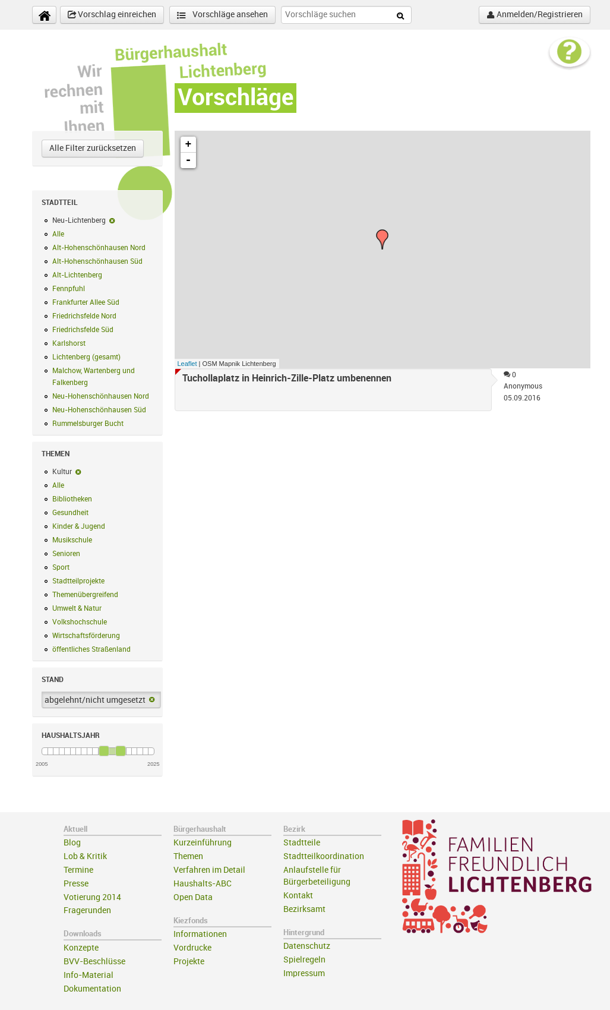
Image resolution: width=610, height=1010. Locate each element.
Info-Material (88, 975)
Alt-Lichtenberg (77, 275)
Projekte (188, 961)
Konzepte (81, 947)
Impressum (304, 973)
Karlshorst (69, 343)
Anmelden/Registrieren (534, 15)
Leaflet (187, 363)
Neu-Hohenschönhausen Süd (99, 410)
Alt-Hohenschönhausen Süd (97, 261)
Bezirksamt (304, 909)
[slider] (104, 751)
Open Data (193, 897)
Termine (78, 870)
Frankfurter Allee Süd (85, 302)
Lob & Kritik (85, 856)
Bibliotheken (72, 499)
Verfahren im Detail (209, 870)
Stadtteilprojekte (78, 581)
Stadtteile (301, 842)
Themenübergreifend (85, 595)
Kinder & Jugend (78, 526)
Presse (76, 883)
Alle (58, 234)
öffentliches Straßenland (91, 649)
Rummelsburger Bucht (88, 423)
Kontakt (298, 895)
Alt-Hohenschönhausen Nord (99, 248)
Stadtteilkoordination (323, 856)
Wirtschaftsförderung (86, 636)
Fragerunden (87, 910)
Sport (60, 567)
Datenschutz (306, 946)
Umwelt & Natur (77, 608)
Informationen (200, 934)
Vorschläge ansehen (222, 15)
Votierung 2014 (92, 897)
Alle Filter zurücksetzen (92, 148)
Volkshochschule (79, 622)
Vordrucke (192, 947)
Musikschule (72, 540)
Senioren (66, 554)
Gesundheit (70, 513)
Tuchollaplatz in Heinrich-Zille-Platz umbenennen (286, 378)
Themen (188, 856)
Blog (72, 842)
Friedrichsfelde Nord (84, 316)
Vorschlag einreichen (112, 15)
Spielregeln (304, 959)
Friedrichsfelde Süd (82, 330)
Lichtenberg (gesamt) (86, 357)
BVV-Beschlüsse (94, 961)
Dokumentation (92, 988)
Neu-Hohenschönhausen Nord (100, 396)
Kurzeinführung (202, 842)
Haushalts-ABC (202, 883)
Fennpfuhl (68, 289)
